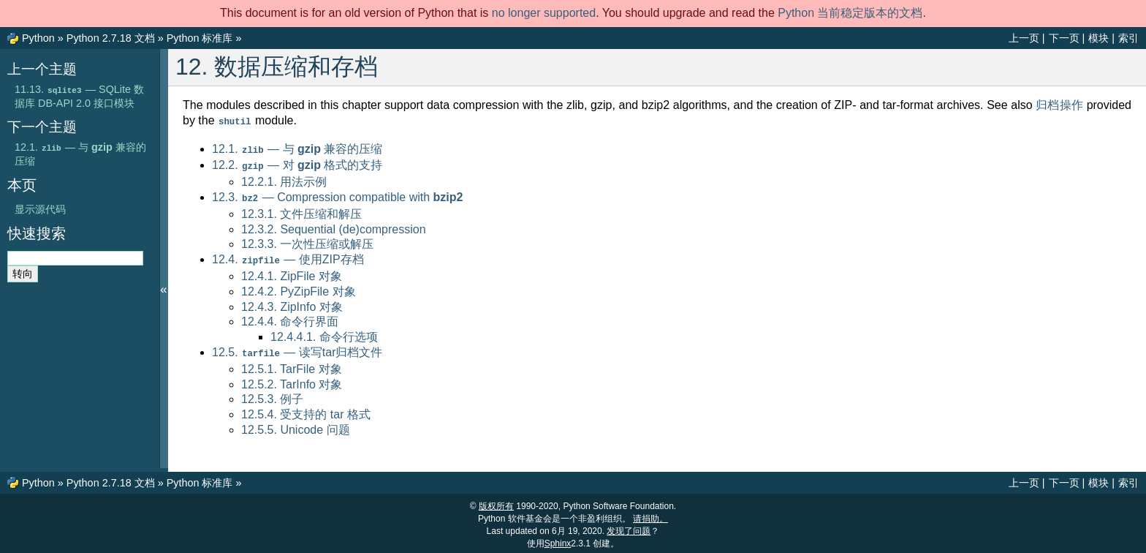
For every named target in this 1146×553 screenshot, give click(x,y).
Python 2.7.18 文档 (111, 38)
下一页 (1064, 38)
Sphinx (558, 540)
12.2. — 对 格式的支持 (297, 163)
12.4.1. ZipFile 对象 (291, 272)
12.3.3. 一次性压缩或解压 (307, 241)
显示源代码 (40, 209)
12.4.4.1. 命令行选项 (324, 333)
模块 (1098, 38)
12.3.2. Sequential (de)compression (333, 226)
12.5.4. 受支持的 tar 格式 (306, 410)
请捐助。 (650, 515)
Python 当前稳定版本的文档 (850, 13)
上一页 (1024, 38)
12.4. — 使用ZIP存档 (288, 256)
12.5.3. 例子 (272, 394)
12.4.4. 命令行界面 (289, 318)
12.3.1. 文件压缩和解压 (301, 211)
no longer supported (544, 13)
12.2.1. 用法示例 (284, 179)
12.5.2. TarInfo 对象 (291, 380)
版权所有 (496, 502)
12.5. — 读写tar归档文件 (297, 348)
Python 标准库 (200, 38)
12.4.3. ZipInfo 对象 (292, 303)
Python (38, 38)
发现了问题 (628, 527)
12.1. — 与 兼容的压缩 (297, 148)
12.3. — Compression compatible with (337, 195)
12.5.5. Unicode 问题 (295, 425)
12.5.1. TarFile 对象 (291, 364)
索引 (1128, 38)
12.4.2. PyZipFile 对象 (298, 288)
